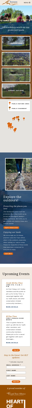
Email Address (13, 365)
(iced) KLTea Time (14, 283)
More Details (12, 306)
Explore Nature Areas (15, 227)
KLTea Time (11, 316)
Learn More (11, 253)
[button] (17, 121)
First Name (11, 370)
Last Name (11, 375)
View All (16, 350)
